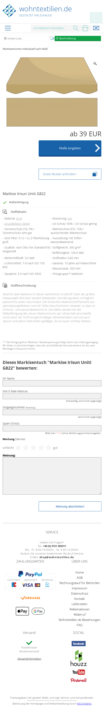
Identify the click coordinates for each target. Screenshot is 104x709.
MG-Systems (84, 703)
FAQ (79, 625)
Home (79, 572)
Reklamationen (80, 609)
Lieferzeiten (79, 604)
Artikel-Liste (14, 38)
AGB (80, 578)
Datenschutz (79, 593)
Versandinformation (29, 658)
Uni (70, 218)
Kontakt (79, 599)
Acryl (19, 218)
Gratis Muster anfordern (70, 174)
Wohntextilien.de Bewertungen (79, 620)
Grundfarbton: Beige (17, 224)
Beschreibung (67, 38)
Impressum (79, 588)
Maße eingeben (70, 148)
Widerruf (80, 614)
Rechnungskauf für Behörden (79, 583)
